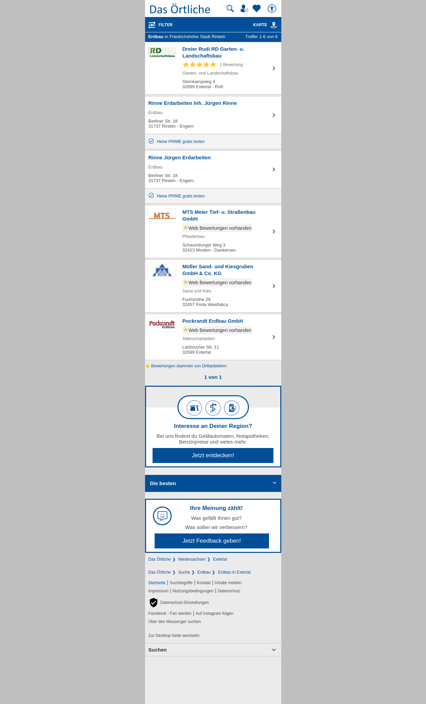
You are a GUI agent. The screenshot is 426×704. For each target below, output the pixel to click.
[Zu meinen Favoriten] (257, 8)
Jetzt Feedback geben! (212, 541)
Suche (184, 572)
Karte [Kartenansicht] (265, 24)
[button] (178, 602)
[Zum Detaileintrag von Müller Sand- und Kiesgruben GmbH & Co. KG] (213, 286)
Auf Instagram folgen (214, 613)
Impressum (158, 591)
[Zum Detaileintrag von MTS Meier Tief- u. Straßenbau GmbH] (213, 231)
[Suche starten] (230, 8)
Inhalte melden (228, 582)
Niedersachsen (192, 559)
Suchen (157, 650)
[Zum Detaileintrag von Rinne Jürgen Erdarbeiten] (213, 169)
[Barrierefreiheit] (273, 8)
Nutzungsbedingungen (193, 591)
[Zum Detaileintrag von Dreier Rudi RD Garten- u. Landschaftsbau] (213, 68)
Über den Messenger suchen (174, 621)
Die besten (163, 483)
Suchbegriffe (181, 582)
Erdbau (204, 572)
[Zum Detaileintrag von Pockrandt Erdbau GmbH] (213, 337)
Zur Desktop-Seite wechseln (174, 635)
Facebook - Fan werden (170, 613)
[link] (274, 25)
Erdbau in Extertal (234, 572)
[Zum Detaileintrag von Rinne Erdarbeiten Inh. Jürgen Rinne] (213, 115)
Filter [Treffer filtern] (166, 24)
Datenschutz (229, 591)
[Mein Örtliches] (245, 8)
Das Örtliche (159, 559)
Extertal (220, 559)
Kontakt (204, 582)
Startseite (157, 582)
